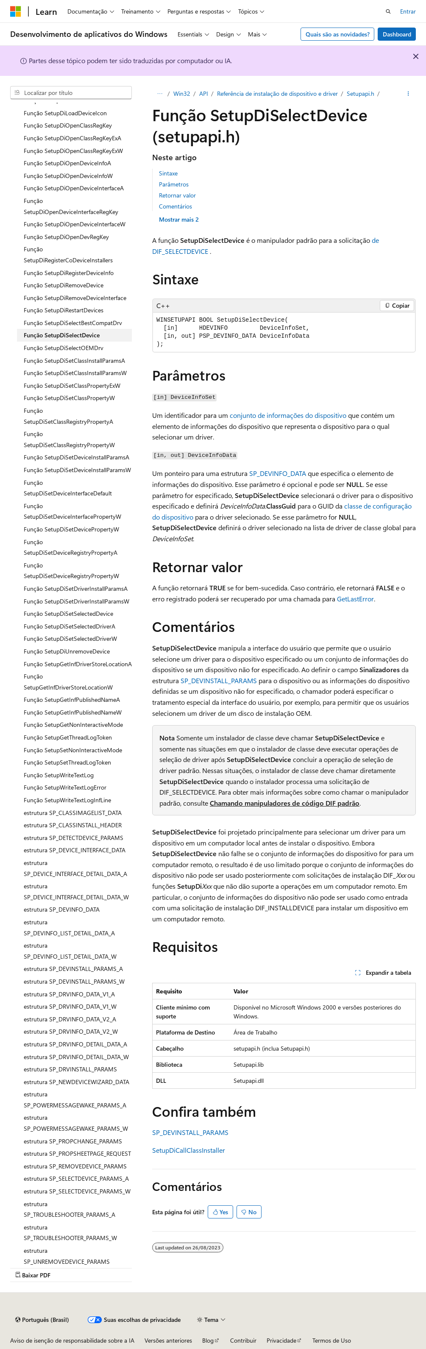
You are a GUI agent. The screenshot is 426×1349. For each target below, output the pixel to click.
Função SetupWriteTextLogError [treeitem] (65, 787)
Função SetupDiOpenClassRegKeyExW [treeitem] (73, 151)
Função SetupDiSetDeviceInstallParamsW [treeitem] (77, 470)
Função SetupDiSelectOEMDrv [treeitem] (63, 348)
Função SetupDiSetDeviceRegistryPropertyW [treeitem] (71, 570)
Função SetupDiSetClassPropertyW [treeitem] (69, 398)
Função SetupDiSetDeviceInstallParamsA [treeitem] (76, 457)
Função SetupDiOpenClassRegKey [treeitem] (68, 125)
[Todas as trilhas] (159, 93)
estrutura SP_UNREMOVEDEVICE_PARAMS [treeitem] (67, 1256)
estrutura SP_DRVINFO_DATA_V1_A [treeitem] (69, 994)
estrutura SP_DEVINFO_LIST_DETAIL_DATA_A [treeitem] (69, 927)
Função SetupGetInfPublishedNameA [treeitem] (72, 699)
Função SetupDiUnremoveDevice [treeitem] (67, 651)
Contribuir (243, 1340)
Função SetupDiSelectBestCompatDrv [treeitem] (73, 323)
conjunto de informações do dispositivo (288, 415)
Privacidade (281, 1340)
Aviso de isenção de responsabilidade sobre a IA (72, 1340)
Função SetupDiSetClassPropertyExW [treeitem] (72, 385)
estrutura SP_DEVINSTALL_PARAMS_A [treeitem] (73, 969)
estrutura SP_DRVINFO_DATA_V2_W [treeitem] (71, 1031)
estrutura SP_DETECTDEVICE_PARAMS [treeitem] (73, 838)
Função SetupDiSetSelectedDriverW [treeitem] (70, 638)
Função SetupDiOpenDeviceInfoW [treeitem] (68, 176)
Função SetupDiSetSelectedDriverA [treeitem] (69, 626)
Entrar (408, 11)
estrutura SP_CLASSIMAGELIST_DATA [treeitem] (73, 813)
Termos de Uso (331, 1340)
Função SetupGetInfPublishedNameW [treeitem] (73, 712)
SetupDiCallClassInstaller (188, 1150)
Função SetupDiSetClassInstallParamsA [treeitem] (74, 360)
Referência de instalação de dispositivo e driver (277, 93)
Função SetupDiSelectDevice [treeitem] (62, 335)
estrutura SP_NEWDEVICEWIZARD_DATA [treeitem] (76, 1082)
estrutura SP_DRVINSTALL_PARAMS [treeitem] (70, 1069)
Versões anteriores (168, 1340)
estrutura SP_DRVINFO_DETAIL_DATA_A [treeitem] (75, 1044)
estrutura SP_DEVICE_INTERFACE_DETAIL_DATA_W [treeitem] (76, 891)
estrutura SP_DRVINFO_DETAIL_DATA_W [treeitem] (76, 1057)
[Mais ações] (408, 93)
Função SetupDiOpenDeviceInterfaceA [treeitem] (74, 188)
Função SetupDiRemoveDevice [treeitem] (63, 285)
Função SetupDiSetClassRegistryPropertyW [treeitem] (69, 439)
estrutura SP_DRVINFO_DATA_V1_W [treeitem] (70, 1006)
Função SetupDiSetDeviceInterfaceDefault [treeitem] (68, 488)
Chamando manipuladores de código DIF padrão (284, 802)
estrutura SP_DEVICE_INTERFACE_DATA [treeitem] (74, 850)
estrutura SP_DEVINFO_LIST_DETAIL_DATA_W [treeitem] (70, 950)
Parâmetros (174, 184)
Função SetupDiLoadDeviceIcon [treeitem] (65, 113)
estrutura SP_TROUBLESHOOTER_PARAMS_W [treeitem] (70, 1232)
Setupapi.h (360, 93)
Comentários (175, 206)
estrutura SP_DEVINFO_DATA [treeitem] (62, 909)
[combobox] (71, 93)
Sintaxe (168, 173)
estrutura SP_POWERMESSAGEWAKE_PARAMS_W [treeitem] (76, 1122)
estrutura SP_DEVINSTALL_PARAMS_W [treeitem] (74, 981)
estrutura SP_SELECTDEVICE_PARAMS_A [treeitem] (76, 1178)
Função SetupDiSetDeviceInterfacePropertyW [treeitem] (72, 511)
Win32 (181, 93)
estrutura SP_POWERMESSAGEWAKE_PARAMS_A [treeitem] (75, 1099)
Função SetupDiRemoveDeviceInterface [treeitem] (75, 298)
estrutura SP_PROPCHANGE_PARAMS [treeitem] (73, 1141)
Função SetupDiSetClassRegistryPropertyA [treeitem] (68, 416)
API (203, 93)
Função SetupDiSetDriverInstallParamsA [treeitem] (76, 588)
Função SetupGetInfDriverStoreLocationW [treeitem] (68, 681)
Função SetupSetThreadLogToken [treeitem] (67, 762)
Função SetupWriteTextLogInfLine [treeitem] (67, 800)
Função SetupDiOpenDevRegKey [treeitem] (66, 237)
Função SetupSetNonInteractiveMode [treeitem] (73, 750)
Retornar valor (177, 195)
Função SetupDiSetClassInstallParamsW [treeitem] (75, 373)
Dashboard (397, 34)
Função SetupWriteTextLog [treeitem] (59, 775)
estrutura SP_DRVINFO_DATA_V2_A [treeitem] (70, 1019)
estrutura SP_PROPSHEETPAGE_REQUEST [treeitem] (77, 1153)
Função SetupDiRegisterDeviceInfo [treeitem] (69, 273)
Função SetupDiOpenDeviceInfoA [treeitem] (67, 163)
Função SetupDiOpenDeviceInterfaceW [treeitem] (74, 224)
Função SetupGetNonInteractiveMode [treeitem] (73, 724)
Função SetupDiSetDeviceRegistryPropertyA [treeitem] (70, 547)
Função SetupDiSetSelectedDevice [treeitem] (68, 613)
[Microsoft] (15, 11)
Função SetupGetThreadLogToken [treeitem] (68, 737)
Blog (208, 1340)
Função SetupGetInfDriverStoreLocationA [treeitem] (78, 664)
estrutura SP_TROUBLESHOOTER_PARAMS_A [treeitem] (69, 1209)
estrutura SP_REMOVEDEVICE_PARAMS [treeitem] (75, 1166)
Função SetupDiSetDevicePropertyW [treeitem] (71, 529)
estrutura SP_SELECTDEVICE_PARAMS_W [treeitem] (77, 1191)
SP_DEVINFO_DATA (277, 473)
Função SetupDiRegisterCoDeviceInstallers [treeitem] (68, 254)
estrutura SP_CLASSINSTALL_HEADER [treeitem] (73, 825)
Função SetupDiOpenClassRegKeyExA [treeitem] (72, 138)
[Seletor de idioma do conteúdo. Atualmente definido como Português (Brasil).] (42, 1320)
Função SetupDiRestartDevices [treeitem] (63, 310)
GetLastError (355, 598)
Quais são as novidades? (338, 34)
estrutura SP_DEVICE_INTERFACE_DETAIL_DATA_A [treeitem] (75, 868)
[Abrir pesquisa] (388, 11)
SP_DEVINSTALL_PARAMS (219, 680)
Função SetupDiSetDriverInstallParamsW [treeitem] (76, 601)
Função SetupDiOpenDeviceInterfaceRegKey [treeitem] (71, 206)
